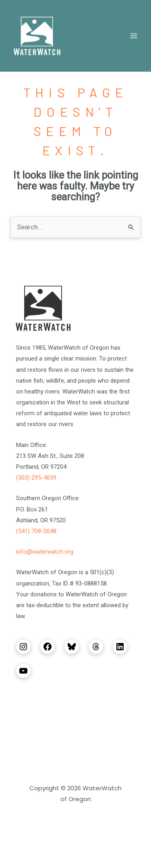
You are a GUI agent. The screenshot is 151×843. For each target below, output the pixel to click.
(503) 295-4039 (36, 477)
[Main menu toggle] (134, 36)
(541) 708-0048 (36, 531)
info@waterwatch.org (44, 551)
